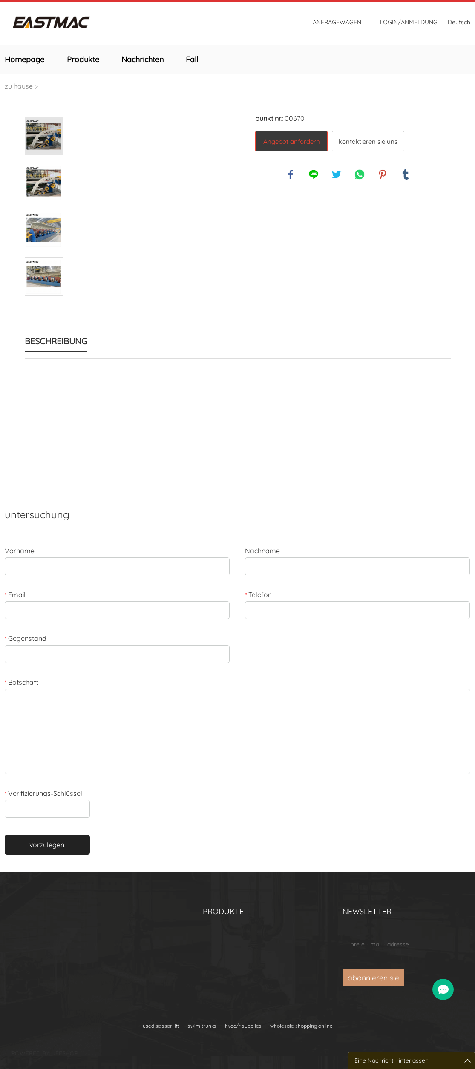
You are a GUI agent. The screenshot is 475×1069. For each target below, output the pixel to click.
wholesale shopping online (301, 1026)
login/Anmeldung (409, 22)
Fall (192, 59)
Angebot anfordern (291, 141)
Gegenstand (25, 638)
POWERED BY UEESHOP (45, 1053)
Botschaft (21, 682)
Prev (44, 105)
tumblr (406, 175)
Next (44, 307)
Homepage (24, 59)
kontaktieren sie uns (368, 141)
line (314, 175)
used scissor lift (161, 1026)
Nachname (262, 550)
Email (15, 594)
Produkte (83, 59)
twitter (337, 175)
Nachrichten (142, 59)
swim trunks (202, 1026)
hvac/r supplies (243, 1026)
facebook (291, 175)
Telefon (258, 594)
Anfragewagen (337, 22)
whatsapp (360, 175)
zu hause (19, 86)
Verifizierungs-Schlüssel (43, 793)
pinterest (383, 175)
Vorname (20, 550)
